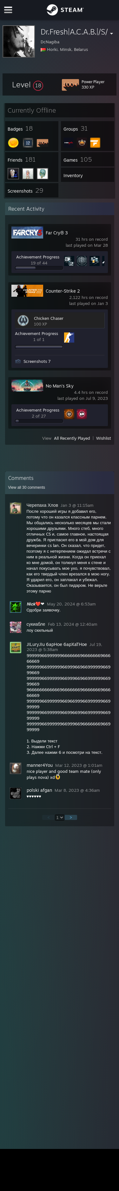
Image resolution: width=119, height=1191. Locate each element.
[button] (27, 84)
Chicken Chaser (48, 318)
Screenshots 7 (37, 361)
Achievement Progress (37, 256)
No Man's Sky (60, 385)
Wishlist (103, 438)
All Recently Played (72, 438)
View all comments (26, 487)
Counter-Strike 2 (63, 291)
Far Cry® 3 (57, 232)
